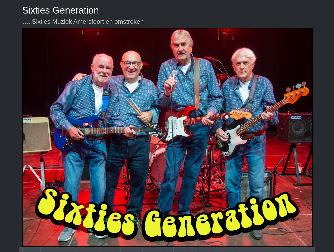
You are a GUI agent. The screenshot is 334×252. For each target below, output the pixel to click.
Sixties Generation (60, 10)
